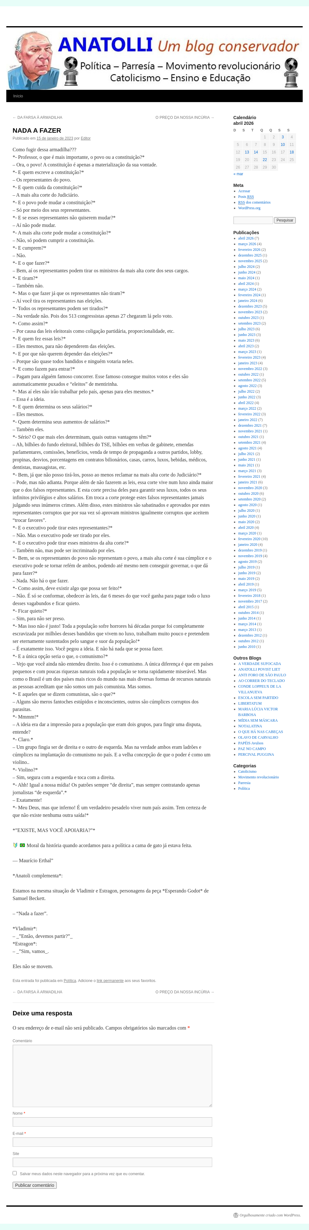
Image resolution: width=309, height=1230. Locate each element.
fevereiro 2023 (249, 357)
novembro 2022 (250, 369)
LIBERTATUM (250, 703)
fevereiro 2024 (249, 295)
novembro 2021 (250, 431)
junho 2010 (246, 646)
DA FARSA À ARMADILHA (37, 117)
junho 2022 (246, 397)
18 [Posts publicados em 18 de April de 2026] (292, 152)
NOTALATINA (250, 726)
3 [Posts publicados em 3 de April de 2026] (283, 137)
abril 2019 (246, 584)
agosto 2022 (247, 386)
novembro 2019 (250, 556)
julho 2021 (246, 454)
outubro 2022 (248, 374)
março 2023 (247, 351)
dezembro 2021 (250, 425)
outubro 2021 (248, 437)
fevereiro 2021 (249, 476)
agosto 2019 (247, 561)
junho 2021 (246, 459)
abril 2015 (246, 607)
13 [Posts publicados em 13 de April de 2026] (247, 152)
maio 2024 (246, 278)
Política (70, 981)
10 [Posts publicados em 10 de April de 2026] (283, 144)
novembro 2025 (250, 261)
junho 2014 (246, 618)
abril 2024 (246, 283)
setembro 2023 (249, 323)
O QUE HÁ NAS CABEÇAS (260, 732)
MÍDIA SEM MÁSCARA (258, 720)
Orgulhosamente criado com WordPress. (270, 1215)
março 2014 (247, 624)
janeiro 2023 (247, 363)
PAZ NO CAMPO (252, 749)
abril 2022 (246, 403)
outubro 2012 (248, 641)
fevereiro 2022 (249, 414)
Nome (19, 1113)
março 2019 (247, 590)
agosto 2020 (247, 505)
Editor (85, 138)
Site (16, 1154)
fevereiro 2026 (249, 249)
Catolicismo (247, 771)
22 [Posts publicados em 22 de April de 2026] (265, 160)
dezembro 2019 (250, 550)
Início (18, 96)
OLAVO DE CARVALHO (258, 737)
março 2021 (247, 471)
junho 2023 (246, 334)
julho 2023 (246, 329)
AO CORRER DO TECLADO (261, 681)
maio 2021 (246, 465)
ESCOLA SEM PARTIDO (258, 698)
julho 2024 (246, 266)
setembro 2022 (249, 380)
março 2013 (247, 629)
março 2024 (247, 289)
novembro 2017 (250, 601)
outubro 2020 (248, 493)
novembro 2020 (250, 488)
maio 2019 (246, 578)
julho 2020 (246, 510)
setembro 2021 (249, 442)
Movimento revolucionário (258, 777)
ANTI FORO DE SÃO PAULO (262, 675)
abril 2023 (246, 346)
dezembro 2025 (250, 255)
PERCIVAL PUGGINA (256, 754)
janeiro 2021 (247, 482)
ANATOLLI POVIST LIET (259, 669)
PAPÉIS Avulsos (251, 743)
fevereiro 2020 (249, 539)
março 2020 (247, 533)
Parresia (244, 783)
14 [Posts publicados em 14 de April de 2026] (256, 152)
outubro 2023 (248, 317)
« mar (238, 174)
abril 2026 (246, 238)
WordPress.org (249, 208)
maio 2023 (246, 340)
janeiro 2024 (247, 300)
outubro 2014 (248, 612)
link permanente (110, 981)
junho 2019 (246, 573)
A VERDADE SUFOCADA (259, 663)
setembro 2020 (249, 499)
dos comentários (254, 202)
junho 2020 (246, 516)
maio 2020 (246, 522)
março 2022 (247, 408)
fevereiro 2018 (249, 595)
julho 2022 (246, 391)
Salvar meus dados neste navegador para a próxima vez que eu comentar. (82, 1174)
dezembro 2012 (250, 635)
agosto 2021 (247, 448)
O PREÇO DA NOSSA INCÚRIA (184, 117)
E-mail (19, 1133)
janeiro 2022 (247, 420)
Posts (246, 196)
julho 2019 (246, 567)
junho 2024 (246, 272)
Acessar (244, 191)
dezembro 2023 (250, 306)
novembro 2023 (250, 312)
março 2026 (247, 244)
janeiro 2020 (247, 544)
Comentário (22, 1041)
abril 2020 (246, 527)
